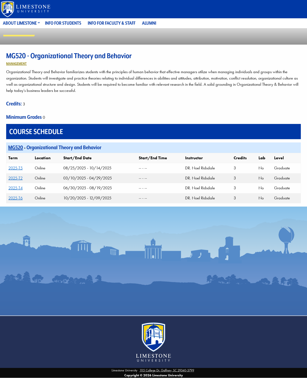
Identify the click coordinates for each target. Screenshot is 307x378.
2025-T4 (15, 188)
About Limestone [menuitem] (20, 23)
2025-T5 (15, 168)
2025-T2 (15, 178)
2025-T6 (15, 198)
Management (16, 63)
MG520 (15, 147)
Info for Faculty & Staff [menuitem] (111, 23)
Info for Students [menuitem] (63, 23)
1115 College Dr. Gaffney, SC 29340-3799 (167, 370)
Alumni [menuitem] (149, 23)
